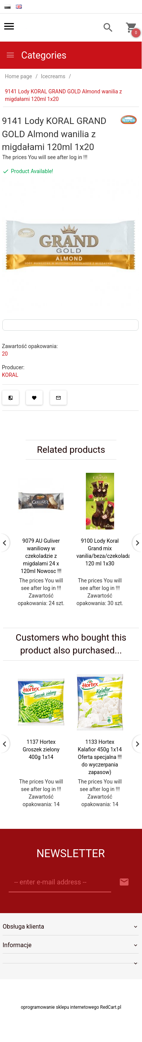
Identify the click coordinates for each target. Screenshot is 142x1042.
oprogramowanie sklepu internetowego (60, 1022)
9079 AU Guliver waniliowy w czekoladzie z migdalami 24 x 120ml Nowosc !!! (41, 556)
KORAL (10, 375)
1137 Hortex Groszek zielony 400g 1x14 (41, 757)
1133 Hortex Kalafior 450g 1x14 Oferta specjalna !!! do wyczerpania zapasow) (100, 764)
